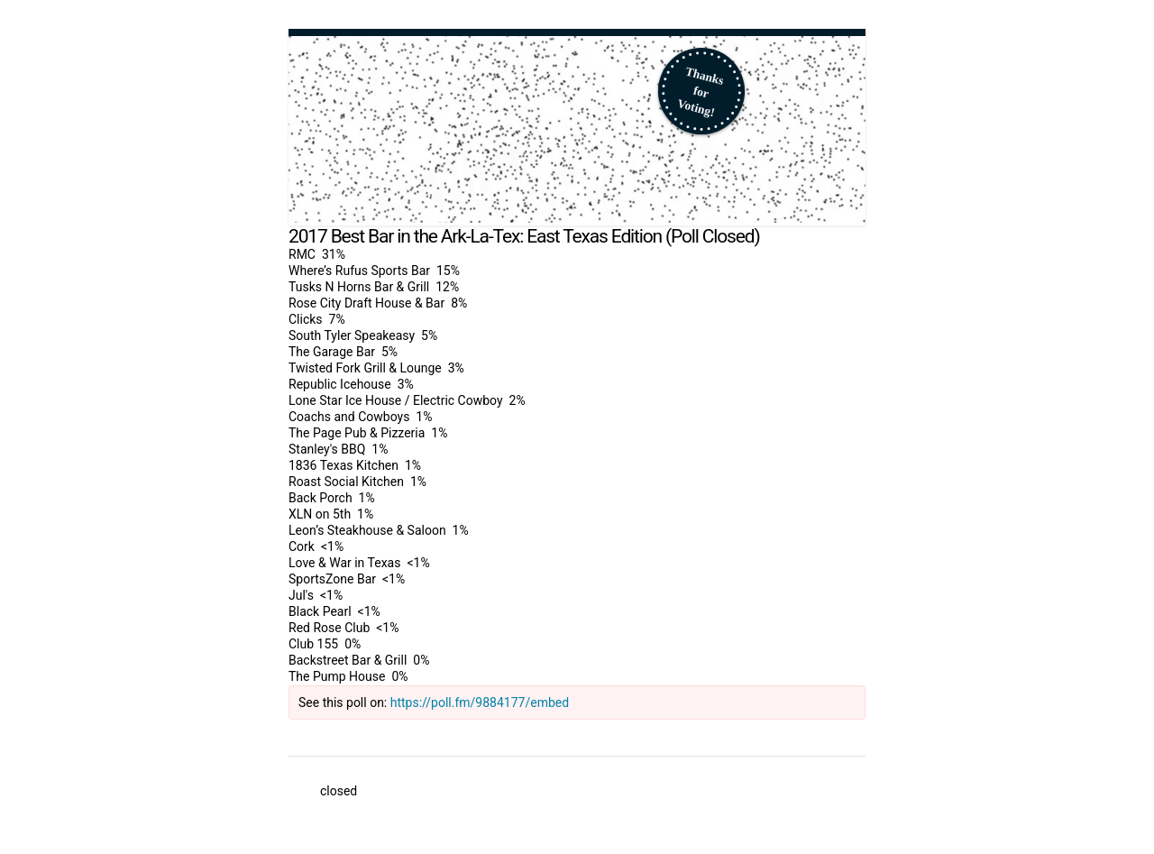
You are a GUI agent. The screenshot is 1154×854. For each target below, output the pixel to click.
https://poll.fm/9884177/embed (479, 702)
